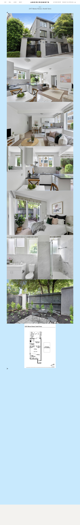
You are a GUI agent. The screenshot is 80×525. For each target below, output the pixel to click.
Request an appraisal (68, 2)
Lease (15, 2)
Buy (5, 2)
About (20, 2)
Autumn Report (57, 2)
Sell (10, 2)
